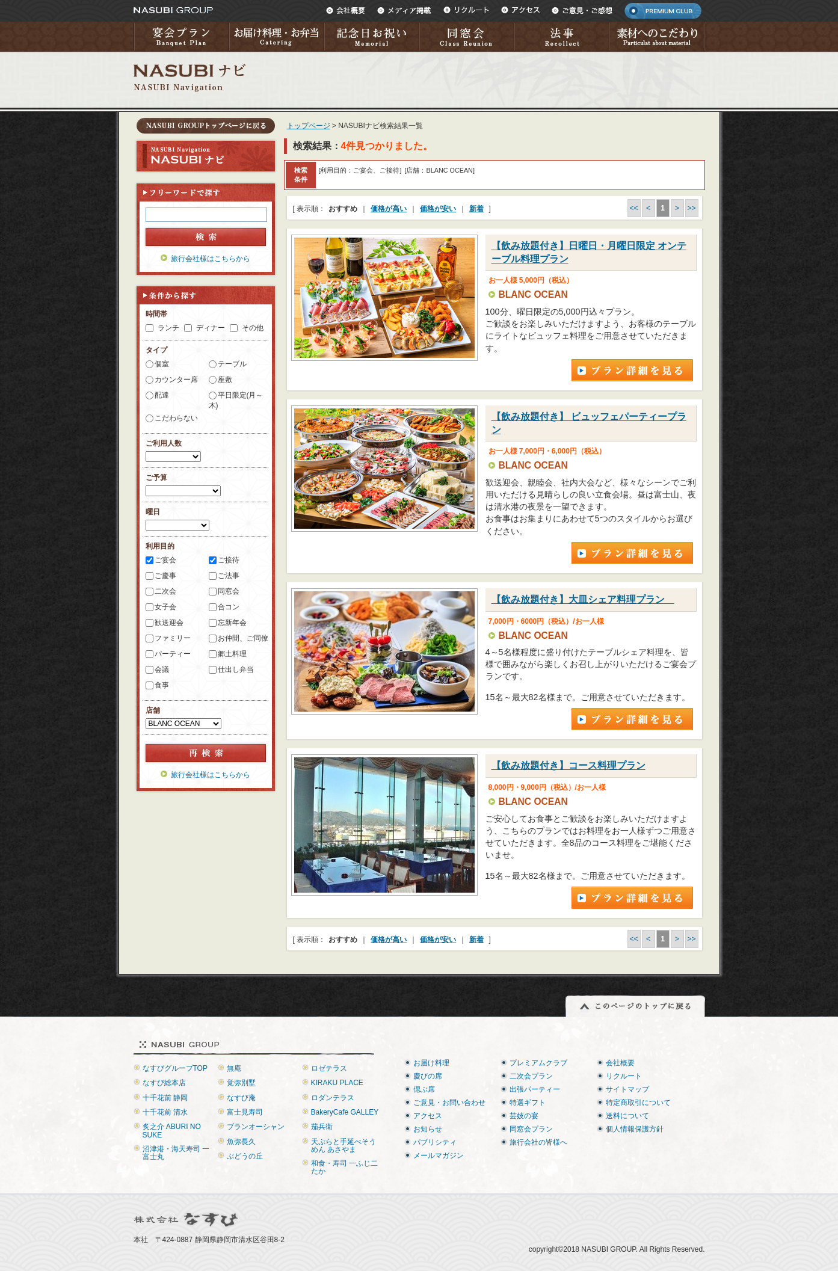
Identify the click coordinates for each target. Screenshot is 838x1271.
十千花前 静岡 (165, 1098)
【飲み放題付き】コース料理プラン (568, 765)
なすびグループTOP (175, 1068)
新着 (476, 209)
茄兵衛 (322, 1126)
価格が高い (389, 209)
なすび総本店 (164, 1083)
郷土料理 (232, 654)
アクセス (520, 10)
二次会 (165, 591)
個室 (162, 364)
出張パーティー (535, 1089)
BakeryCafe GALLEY (345, 1112)
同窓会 (466, 37)
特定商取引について (638, 1102)
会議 (162, 669)
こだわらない (176, 418)
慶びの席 (427, 1076)
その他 (252, 328)
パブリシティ (435, 1142)
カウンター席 (176, 379)
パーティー (173, 654)
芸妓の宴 (524, 1116)
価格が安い (438, 209)
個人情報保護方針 (635, 1129)
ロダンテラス (332, 1098)
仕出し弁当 (236, 669)
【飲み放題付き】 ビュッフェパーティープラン (588, 423)
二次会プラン (531, 1076)
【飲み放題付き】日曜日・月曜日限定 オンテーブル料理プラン (588, 252)
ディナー (210, 328)
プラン (632, 370)
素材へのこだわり (657, 37)
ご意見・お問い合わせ (449, 1102)
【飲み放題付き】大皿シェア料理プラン (582, 599)
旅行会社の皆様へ (538, 1142)
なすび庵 (241, 1098)
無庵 (234, 1068)
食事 (162, 685)
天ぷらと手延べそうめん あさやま (343, 1145)
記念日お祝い (371, 37)
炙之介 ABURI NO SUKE (172, 1130)
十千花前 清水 (165, 1112)
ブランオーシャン (256, 1126)
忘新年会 (232, 622)
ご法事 (228, 575)
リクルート (466, 10)
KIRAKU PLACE (337, 1083)
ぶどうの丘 (245, 1156)
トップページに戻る (206, 126)
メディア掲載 (404, 10)
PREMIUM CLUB (662, 11)
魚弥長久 (241, 1141)
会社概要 (345, 10)
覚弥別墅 (241, 1083)
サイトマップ (627, 1089)
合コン (228, 607)
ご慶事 (165, 575)
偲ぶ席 (424, 1089)
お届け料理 (431, 1063)
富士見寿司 (245, 1112)
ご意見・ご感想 (582, 10)
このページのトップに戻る (635, 1006)
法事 (561, 37)
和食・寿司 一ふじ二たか (344, 1167)
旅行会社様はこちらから (210, 258)
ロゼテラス (329, 1068)
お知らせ (427, 1129)
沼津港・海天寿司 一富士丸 (176, 1153)
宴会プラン (181, 37)
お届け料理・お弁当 (276, 37)
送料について (627, 1116)
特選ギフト (528, 1102)
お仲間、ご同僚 (243, 638)
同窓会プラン (531, 1129)
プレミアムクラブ (538, 1063)
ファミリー (173, 638)
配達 (162, 395)
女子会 (165, 607)
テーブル (232, 364)
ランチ (168, 328)
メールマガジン (438, 1155)
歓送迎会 (169, 622)
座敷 (225, 379)
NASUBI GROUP (173, 10)
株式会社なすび (187, 1220)
